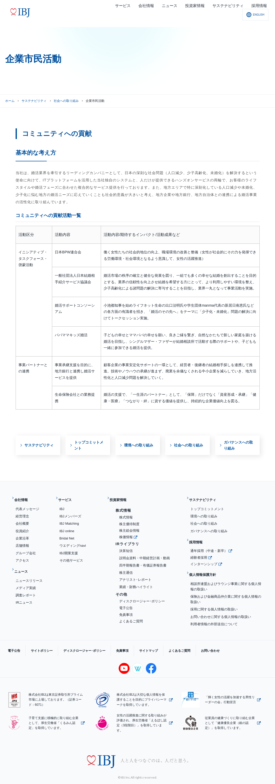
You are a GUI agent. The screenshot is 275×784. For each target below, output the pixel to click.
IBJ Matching (69, 520)
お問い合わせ (176, 640)
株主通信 (126, 568)
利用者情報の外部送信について (214, 612)
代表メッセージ (27, 505)
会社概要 (22, 520)
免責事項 (126, 610)
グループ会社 (26, 549)
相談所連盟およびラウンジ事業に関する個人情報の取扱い (225, 574)
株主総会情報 (129, 527)
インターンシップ (203, 556)
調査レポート (26, 587)
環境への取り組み (203, 512)
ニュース (23, 565)
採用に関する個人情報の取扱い (214, 597)
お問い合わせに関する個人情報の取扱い (220, 604)
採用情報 (198, 536)
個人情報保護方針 (206, 564)
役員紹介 (22, 527)
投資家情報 (120, 498)
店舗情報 (22, 542)
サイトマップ (125, 640)
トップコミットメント (207, 505)
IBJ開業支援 (68, 549)
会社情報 (23, 498)
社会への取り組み (66, 101)
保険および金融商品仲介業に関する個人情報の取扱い (225, 587)
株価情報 (126, 533)
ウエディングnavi (72, 542)
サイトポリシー (34, 640)
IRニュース (24, 594)
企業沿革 (22, 534)
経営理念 (22, 512)
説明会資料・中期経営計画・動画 (144, 554)
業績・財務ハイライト (136, 583)
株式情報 (126, 513)
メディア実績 (26, 580)
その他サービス (71, 556)
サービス (67, 498)
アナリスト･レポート (135, 576)
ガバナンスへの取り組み (208, 527)
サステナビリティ (34, 101)
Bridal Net (66, 534)
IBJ (61, 505)
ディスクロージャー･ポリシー (142, 597)
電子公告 (126, 604)
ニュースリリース (29, 572)
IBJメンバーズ (70, 512)
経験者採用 (198, 549)
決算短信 (126, 547)
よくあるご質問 (131, 617)
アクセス (22, 556)
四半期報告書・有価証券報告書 (142, 561)
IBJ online (66, 527)
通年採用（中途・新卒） (208, 543)
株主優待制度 (129, 520)
